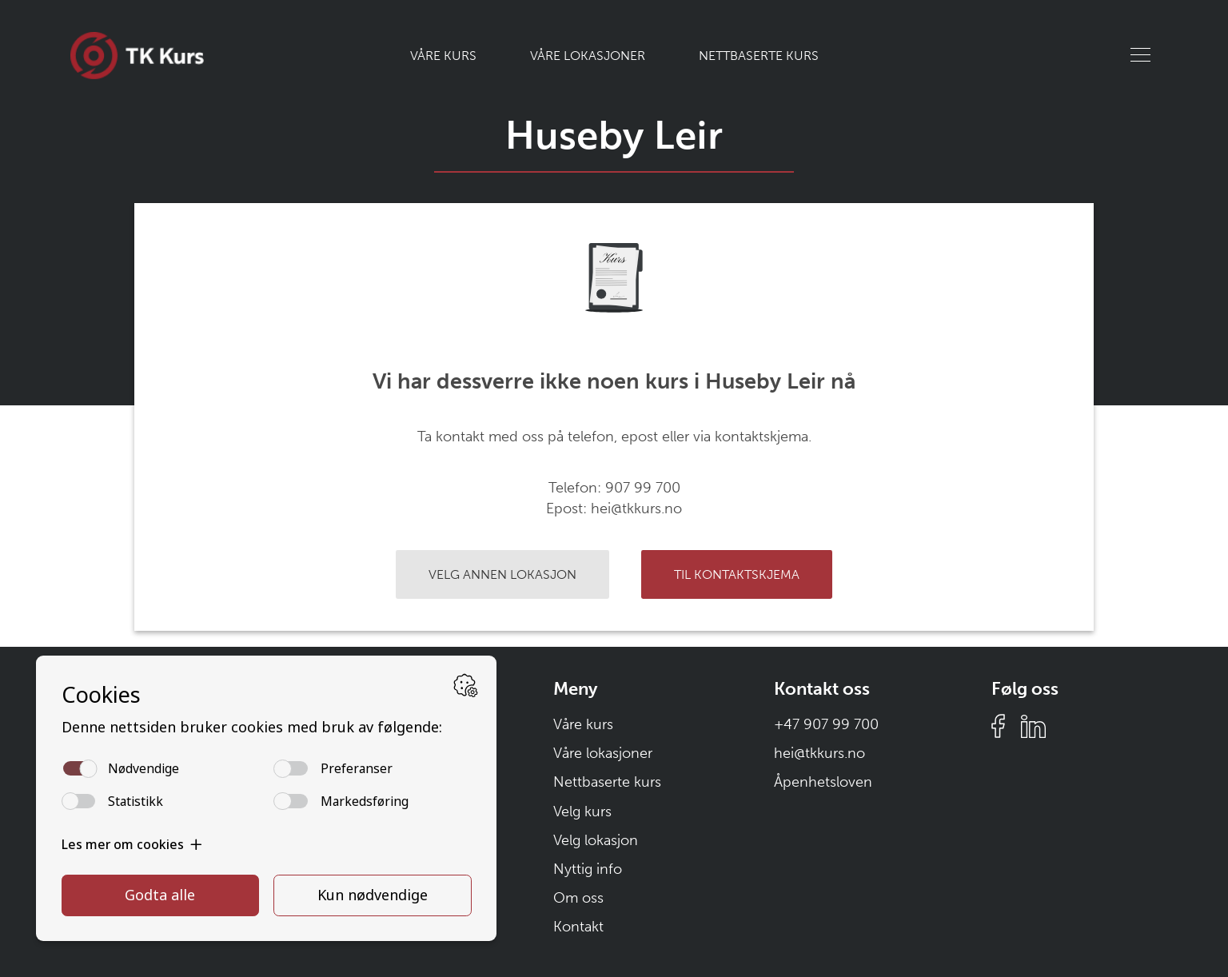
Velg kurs (582, 811)
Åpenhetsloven (823, 782)
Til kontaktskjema (736, 574)
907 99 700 (642, 487)
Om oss (578, 898)
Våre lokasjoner (587, 55)
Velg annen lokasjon (502, 574)
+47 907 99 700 (826, 724)
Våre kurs (443, 55)
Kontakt (578, 926)
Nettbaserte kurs (759, 55)
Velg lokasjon (595, 840)
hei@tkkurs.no (636, 508)
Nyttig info (587, 869)
